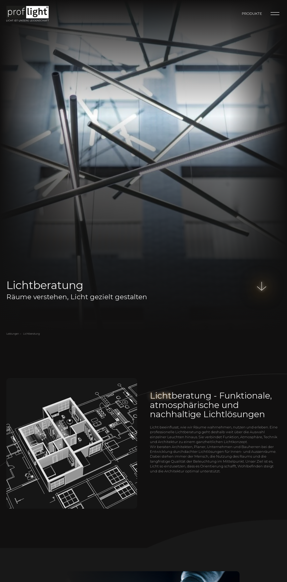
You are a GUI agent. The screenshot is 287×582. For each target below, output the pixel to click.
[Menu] (275, 13)
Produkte (252, 13)
